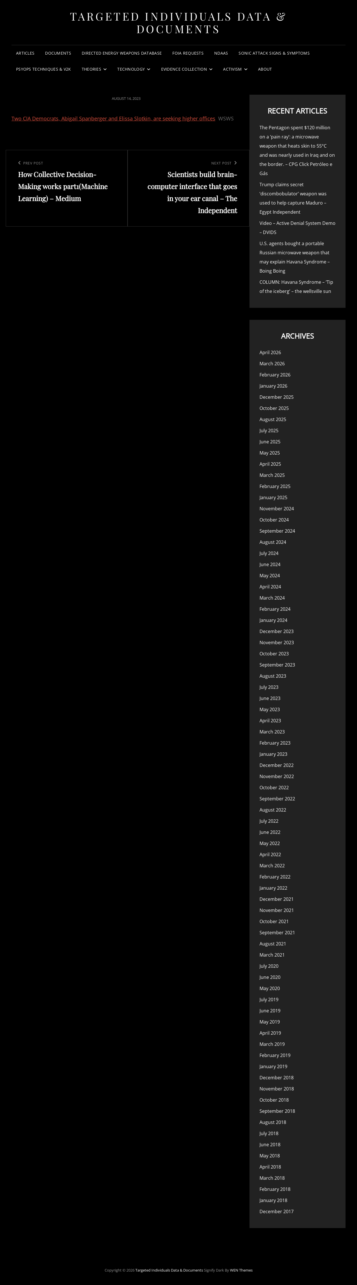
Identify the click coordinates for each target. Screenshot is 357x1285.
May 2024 (270, 575)
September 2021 (277, 932)
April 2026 (270, 352)
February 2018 (275, 1189)
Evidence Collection (184, 69)
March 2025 (272, 475)
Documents (58, 53)
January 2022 (273, 888)
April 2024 (270, 587)
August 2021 (273, 944)
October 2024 (274, 520)
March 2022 (272, 865)
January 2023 (273, 754)
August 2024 (273, 542)
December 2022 (277, 765)
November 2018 (277, 1089)
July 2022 (269, 821)
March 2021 (272, 955)
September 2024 (277, 531)
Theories (91, 69)
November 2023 (277, 642)
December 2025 (277, 397)
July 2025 (269, 430)
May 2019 (270, 1022)
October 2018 (274, 1100)
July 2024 (269, 553)
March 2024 (272, 598)
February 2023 (275, 743)
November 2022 (277, 776)
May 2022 (270, 843)
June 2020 (270, 977)
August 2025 (273, 419)
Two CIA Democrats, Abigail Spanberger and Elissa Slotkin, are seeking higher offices (113, 118)
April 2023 (270, 720)
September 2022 (277, 799)
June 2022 (270, 832)
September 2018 (277, 1111)
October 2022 (274, 787)
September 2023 (277, 665)
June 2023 (270, 698)
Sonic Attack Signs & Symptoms (274, 53)
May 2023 (270, 709)
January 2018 (273, 1200)
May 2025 (270, 453)
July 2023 (269, 687)
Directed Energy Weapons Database (122, 53)
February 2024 (275, 609)
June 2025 (270, 442)
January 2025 (273, 497)
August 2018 (273, 1122)
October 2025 (274, 408)
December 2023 (277, 631)
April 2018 (270, 1167)
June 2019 (270, 1011)
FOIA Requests (188, 53)
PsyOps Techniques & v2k (43, 69)
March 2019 (272, 1044)
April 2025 (270, 464)
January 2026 (273, 386)
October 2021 (274, 921)
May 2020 (270, 988)
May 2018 (270, 1156)
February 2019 (275, 1055)
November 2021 (277, 910)
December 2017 (277, 1211)
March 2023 (272, 732)
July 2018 (269, 1133)
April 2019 (270, 1033)
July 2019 (269, 999)
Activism (232, 69)
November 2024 (277, 508)
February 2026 (275, 375)
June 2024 (270, 564)
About (265, 69)
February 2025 (275, 486)
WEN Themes (241, 1270)
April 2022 (270, 854)
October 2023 (274, 654)
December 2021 (277, 899)
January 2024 (273, 620)
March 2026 (272, 363)
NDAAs (221, 53)
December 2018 (277, 1077)
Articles (25, 53)
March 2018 (272, 1178)
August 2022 (273, 810)
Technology (131, 69)
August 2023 (273, 676)
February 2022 (275, 877)
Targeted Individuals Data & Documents (178, 22)
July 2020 (269, 966)
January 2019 (273, 1066)
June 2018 (270, 1144)
